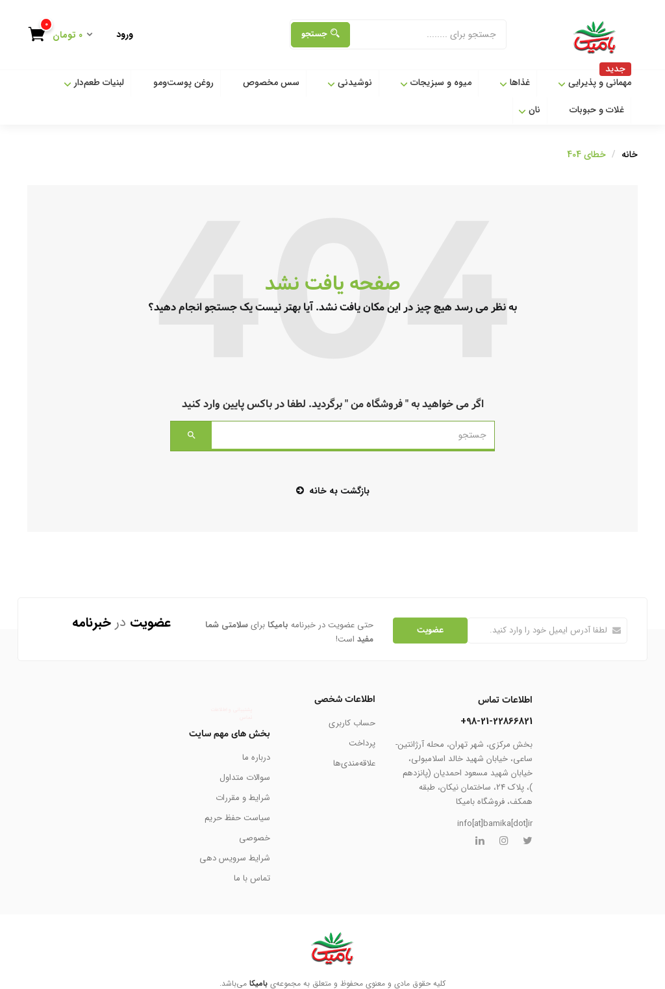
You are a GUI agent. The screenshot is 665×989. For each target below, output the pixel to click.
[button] (65, 36)
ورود (124, 34)
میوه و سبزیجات (435, 82)
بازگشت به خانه (333, 491)
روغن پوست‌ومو (183, 82)
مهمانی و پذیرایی (594, 80)
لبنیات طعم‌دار (94, 82)
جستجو (320, 34)
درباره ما (256, 757)
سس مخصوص (271, 82)
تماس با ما (252, 878)
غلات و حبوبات (597, 110)
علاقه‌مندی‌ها (354, 763)
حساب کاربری (352, 723)
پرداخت (362, 743)
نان (529, 110)
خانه (629, 154)
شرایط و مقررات (243, 798)
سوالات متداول (245, 777)
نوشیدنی (349, 82)
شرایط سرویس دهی (234, 858)
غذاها (514, 82)
